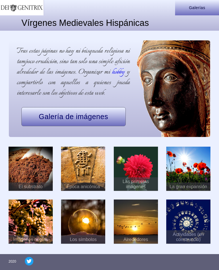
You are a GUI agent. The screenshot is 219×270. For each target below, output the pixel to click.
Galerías (197, 7)
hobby (118, 72)
